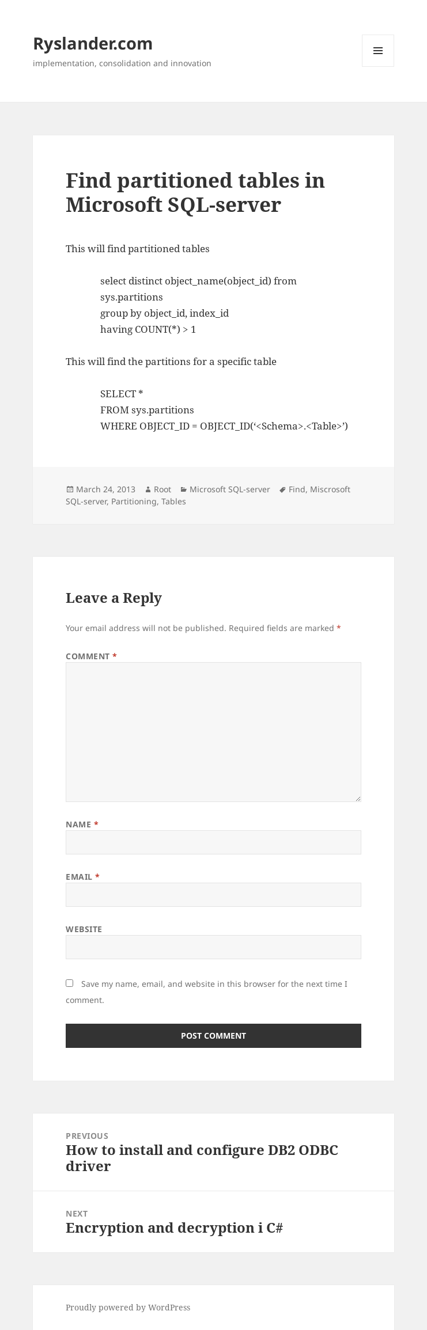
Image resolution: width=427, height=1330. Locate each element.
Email (83, 876)
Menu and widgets (378, 66)
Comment (92, 656)
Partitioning (134, 501)
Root (162, 489)
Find (297, 489)
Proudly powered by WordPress (128, 1307)
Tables (173, 501)
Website (84, 929)
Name (82, 824)
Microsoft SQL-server (230, 489)
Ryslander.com (93, 43)
